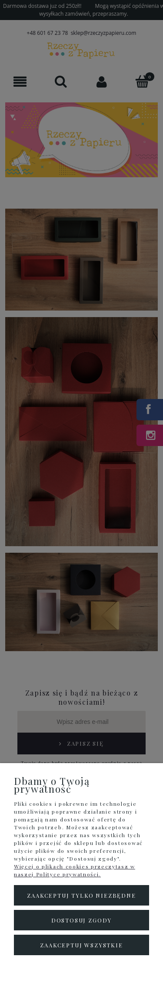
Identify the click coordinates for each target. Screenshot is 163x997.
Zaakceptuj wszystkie (81, 945)
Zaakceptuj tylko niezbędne (81, 895)
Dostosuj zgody (81, 920)
